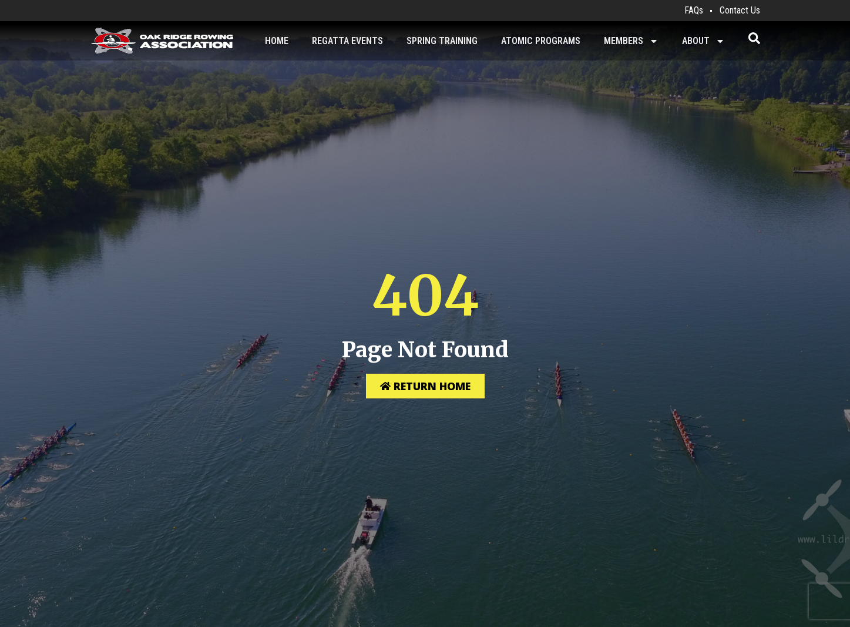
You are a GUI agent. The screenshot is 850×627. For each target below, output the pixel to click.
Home (276, 40)
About (703, 41)
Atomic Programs (540, 40)
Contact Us (740, 10)
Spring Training (442, 40)
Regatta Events (347, 40)
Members (631, 41)
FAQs (693, 10)
